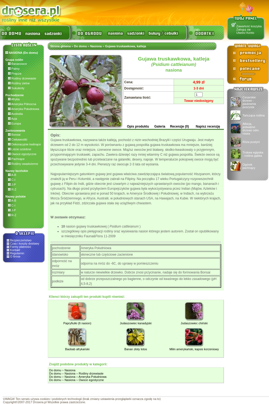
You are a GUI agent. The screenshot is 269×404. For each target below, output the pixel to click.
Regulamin (17, 253)
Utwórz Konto (245, 32)
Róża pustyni (251, 141)
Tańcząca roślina (254, 115)
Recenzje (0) (179, 126)
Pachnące (16, 159)
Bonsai (14, 134)
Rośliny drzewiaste (22, 78)
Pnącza (14, 73)
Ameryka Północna (22, 104)
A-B (12, 174)
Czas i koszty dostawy (24, 243)
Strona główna (60, 46)
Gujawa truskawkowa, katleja (125, 46)
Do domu (80, 46)
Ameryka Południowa (23, 109)
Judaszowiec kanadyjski (136, 323)
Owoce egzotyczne (22, 154)
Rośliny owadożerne (23, 163)
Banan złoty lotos (136, 349)
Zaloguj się (243, 29)
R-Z (12, 189)
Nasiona (96, 46)
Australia (15, 113)
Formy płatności (20, 246)
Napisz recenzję (208, 126)
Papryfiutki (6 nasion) (77, 323)
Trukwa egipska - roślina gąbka (253, 154)
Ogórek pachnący (249, 166)
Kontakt (15, 250)
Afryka (14, 99)
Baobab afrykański (77, 349)
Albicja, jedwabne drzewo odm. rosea (251, 128)
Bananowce (17, 63)
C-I (11, 179)
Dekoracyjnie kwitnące (24, 144)
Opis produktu (138, 126)
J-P (12, 184)
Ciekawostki (17, 139)
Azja (12, 118)
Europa (14, 123)
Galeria (159, 126)
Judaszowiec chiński (194, 323)
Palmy (14, 68)
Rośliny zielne (19, 83)
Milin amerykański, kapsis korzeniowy (194, 349)
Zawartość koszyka (249, 26)
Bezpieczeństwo (21, 240)
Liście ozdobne (19, 149)
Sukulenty (16, 88)
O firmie (15, 256)
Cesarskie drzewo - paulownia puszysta (249, 102)
